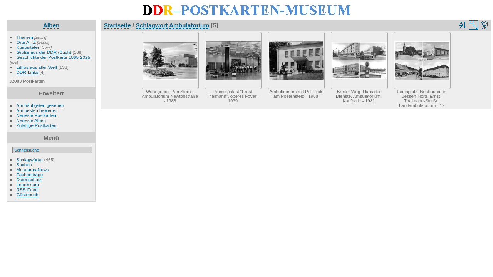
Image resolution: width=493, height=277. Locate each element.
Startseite (117, 25)
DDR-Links (28, 72)
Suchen (24, 164)
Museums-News (33, 169)
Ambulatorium (189, 25)
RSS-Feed (27, 189)
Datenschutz (29, 179)
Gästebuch (28, 194)
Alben (51, 25)
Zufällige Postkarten (37, 125)
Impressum (28, 184)
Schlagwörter (30, 159)
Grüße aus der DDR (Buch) (44, 52)
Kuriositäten (29, 47)
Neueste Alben (31, 120)
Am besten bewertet (37, 110)
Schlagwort (152, 25)
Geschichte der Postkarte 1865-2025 (54, 57)
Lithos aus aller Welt (37, 67)
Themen (25, 37)
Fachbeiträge (30, 174)
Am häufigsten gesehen (40, 105)
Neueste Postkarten (36, 115)
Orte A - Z (26, 42)
